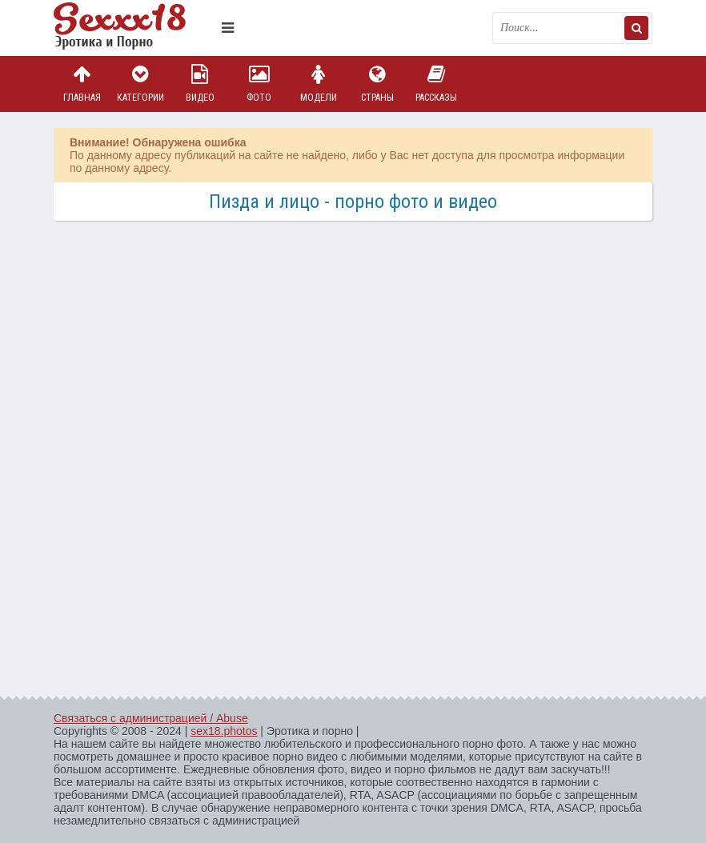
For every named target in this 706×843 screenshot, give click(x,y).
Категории (141, 83)
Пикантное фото (134, 28)
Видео (200, 83)
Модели (319, 83)
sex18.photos (224, 731)
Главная (82, 83)
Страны (377, 83)
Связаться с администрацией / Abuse (151, 718)
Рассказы (436, 83)
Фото (259, 83)
